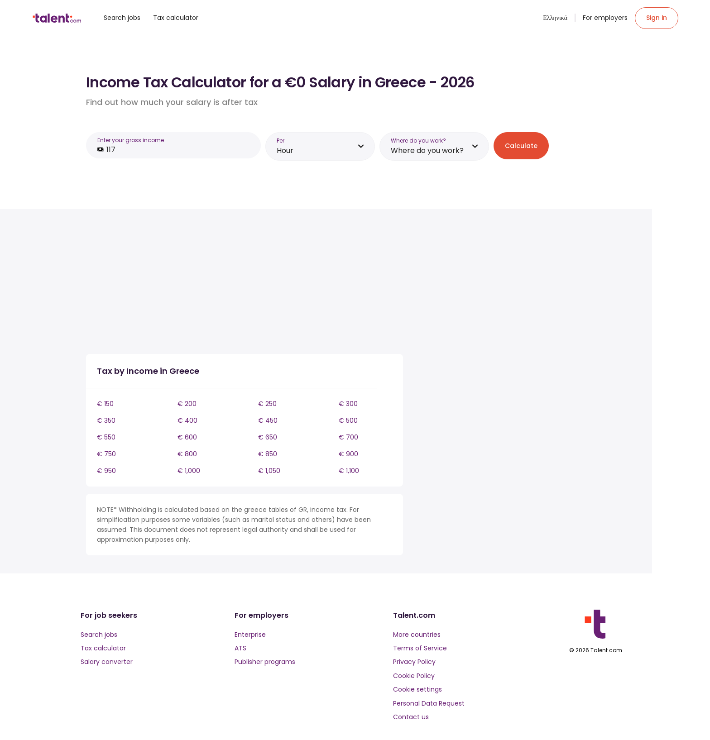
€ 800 (187, 453)
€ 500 (348, 420)
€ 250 (267, 403)
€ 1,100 (349, 470)
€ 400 (187, 420)
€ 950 (106, 470)
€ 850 (267, 453)
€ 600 (187, 437)
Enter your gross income (130, 140)
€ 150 (105, 403)
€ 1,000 (189, 470)
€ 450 (268, 420)
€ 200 (187, 403)
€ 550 (106, 437)
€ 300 (348, 403)
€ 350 (106, 420)
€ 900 (348, 453)
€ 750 (106, 453)
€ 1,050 (269, 470)
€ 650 (267, 437)
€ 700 (348, 437)
